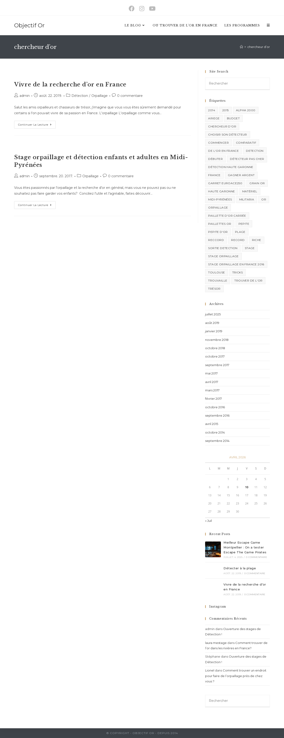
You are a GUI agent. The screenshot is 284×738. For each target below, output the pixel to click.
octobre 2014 (215, 432)
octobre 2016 (215, 407)
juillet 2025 (213, 314)
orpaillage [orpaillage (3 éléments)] (218, 207)
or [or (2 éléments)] (263, 199)
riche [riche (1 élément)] (256, 240)
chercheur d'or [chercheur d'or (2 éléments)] (222, 126)
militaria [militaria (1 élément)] (246, 199)
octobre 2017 (215, 356)
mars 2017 (212, 390)
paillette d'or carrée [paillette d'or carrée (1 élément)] (227, 215)
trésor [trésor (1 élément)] (214, 288)
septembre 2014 (217, 441)
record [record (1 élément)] (238, 240)
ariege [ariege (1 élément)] (213, 118)
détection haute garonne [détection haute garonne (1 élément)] (230, 167)
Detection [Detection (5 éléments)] (255, 150)
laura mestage (216, 643)
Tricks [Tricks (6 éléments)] (237, 272)
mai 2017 (211, 373)
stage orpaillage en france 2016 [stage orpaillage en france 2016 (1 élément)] (236, 264)
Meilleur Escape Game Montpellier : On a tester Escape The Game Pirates (244, 547)
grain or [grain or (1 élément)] (257, 183)
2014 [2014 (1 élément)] (211, 110)
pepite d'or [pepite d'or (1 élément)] (218, 232)
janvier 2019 (213, 331)
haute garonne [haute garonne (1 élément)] (221, 191)
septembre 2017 (217, 365)
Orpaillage (99, 96)
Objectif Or (29, 25)
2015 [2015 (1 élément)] (225, 110)
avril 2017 (211, 382)
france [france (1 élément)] (214, 175)
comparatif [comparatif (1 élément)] (246, 142)
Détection (79, 96)
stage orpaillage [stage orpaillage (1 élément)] (223, 256)
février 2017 (213, 398)
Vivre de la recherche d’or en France (70, 84)
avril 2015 (211, 424)
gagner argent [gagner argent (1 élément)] (241, 175)
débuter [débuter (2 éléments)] (215, 159)
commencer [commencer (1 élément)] (218, 142)
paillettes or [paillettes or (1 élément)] (219, 223)
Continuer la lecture (37, 123)
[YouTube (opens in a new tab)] (152, 8)
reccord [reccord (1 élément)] (216, 240)
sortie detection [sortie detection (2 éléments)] (222, 248)
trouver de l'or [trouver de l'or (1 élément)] (248, 280)
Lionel (209, 670)
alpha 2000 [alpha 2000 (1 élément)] (245, 110)
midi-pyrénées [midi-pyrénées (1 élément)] (220, 199)
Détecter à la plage (239, 568)
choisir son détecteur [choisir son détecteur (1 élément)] (227, 134)
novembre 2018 (217, 340)
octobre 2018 (215, 348)
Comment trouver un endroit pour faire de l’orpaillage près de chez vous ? (235, 675)
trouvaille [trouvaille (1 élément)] (217, 280)
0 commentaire (130, 96)
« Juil (208, 521)
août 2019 (212, 323)
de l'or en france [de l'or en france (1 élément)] (223, 150)
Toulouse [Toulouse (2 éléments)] (216, 272)
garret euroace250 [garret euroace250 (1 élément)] (225, 183)
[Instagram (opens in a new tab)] (142, 8)
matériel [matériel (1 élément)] (249, 191)
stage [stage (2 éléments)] (250, 248)
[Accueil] (241, 47)
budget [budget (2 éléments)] (233, 118)
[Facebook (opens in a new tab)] (131, 8)
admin (24, 96)
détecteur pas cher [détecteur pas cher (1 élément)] (247, 159)
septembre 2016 (217, 415)
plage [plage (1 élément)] (240, 232)
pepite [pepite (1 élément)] (244, 223)
